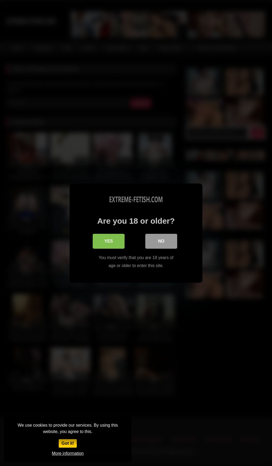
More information (68, 453)
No (161, 241)
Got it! (67, 443)
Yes (108, 241)
